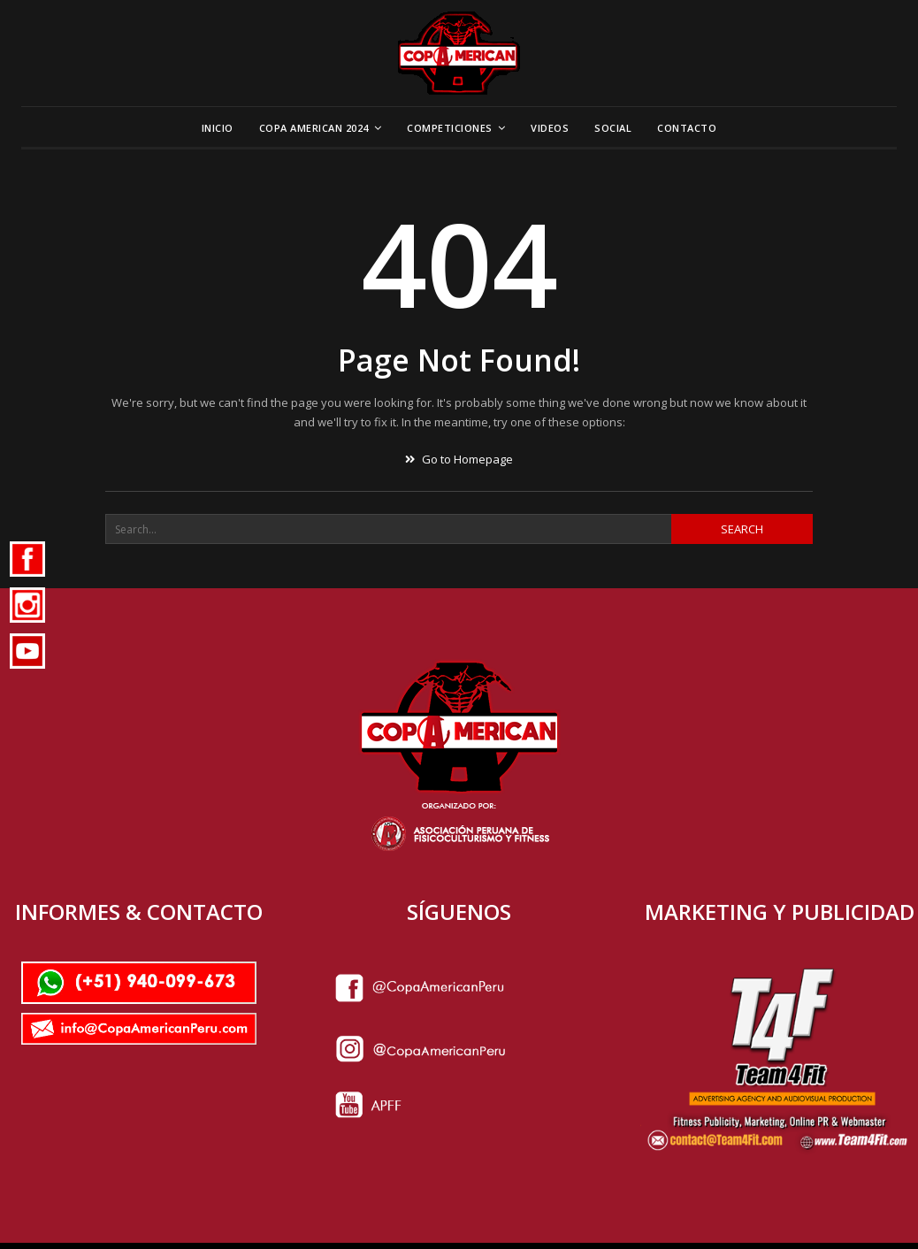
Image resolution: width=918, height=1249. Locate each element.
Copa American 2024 (314, 127)
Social (612, 127)
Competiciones (450, 127)
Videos (550, 127)
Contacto (686, 127)
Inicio (217, 127)
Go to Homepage (459, 459)
